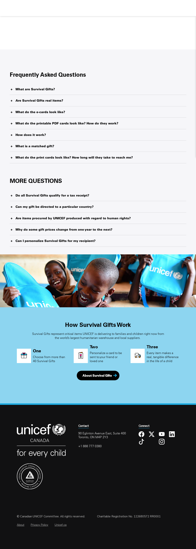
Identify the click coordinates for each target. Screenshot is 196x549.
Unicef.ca (61, 525)
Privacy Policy (39, 525)
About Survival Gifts (97, 375)
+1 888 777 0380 (90, 446)
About (20, 525)
